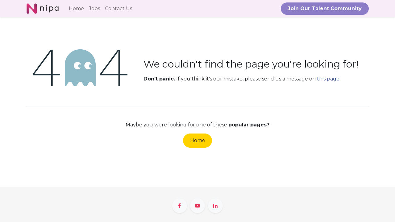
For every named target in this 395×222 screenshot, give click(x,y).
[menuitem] (76, 8)
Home (197, 140)
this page (328, 79)
